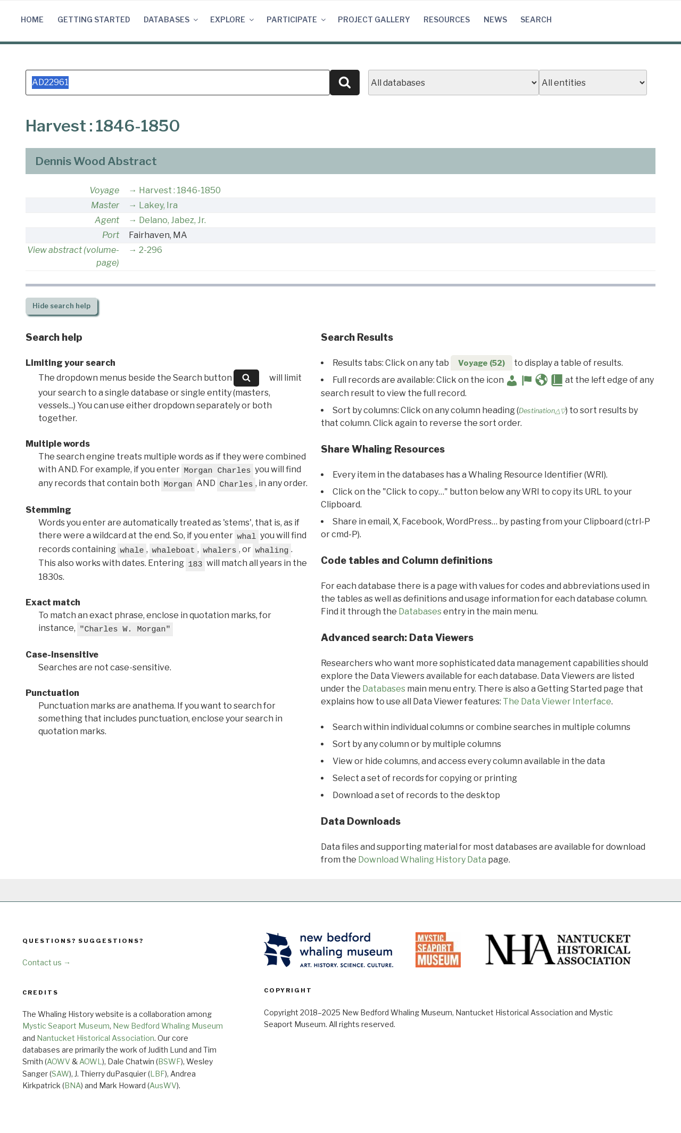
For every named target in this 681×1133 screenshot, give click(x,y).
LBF (157, 1073)
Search (536, 19)
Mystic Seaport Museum (66, 1025)
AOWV (58, 1061)
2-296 (150, 250)
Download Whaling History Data (422, 860)
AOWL (90, 1061)
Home (32, 19)
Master (105, 205)
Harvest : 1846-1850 (180, 190)
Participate (297, 19)
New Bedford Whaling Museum (168, 1025)
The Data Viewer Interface (557, 701)
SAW (60, 1073)
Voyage (104, 190)
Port (110, 235)
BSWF (169, 1061)
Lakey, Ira (158, 205)
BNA (72, 1085)
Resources (446, 19)
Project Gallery (374, 19)
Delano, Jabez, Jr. (172, 220)
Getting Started (93, 19)
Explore (232, 19)
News (495, 19)
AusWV (163, 1085)
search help (61, 306)
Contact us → (46, 962)
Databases (172, 19)
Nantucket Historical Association (95, 1037)
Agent (107, 220)
